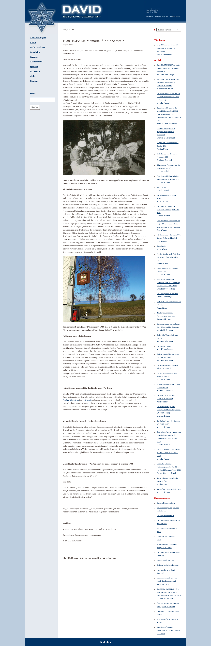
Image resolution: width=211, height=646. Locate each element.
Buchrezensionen (37, 47)
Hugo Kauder (161, 246)
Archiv (33, 42)
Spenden (34, 66)
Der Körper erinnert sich (165, 516)
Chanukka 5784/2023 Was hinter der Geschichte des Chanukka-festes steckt (168, 68)
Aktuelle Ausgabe (38, 38)
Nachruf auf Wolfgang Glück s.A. (169, 489)
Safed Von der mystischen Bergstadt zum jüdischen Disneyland (166, 131)
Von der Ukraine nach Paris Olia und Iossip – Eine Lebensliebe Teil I (168, 257)
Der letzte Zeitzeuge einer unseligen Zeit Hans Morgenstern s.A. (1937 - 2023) (169, 410)
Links (32, 76)
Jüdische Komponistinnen (166, 503)
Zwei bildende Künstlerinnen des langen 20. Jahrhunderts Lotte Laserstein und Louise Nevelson (168, 224)
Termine (34, 57)
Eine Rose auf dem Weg (165, 560)
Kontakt (34, 81)
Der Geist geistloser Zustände (167, 294)
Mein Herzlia (161, 187)
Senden (34, 107)
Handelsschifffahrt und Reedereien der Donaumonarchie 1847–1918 (168, 630)
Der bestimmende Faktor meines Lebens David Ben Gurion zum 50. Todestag (168, 97)
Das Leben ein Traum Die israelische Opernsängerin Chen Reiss (168, 209)
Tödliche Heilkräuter (164, 346)
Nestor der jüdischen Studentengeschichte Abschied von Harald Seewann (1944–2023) (169, 467)
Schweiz (87, 400)
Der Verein (35, 71)
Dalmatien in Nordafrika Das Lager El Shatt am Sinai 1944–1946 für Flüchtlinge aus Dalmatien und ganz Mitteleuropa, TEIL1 (169, 114)
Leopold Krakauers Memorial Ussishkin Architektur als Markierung (167, 48)
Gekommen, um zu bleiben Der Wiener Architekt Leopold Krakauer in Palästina (168, 82)
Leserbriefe (35, 52)
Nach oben (105, 642)
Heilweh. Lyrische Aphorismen (168, 565)
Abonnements (36, 62)
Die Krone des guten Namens (167, 365)
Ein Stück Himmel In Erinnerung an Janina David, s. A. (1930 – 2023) (168, 452)
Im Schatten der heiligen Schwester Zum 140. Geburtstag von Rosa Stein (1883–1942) (168, 282)
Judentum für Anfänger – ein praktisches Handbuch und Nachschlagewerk (167, 581)
